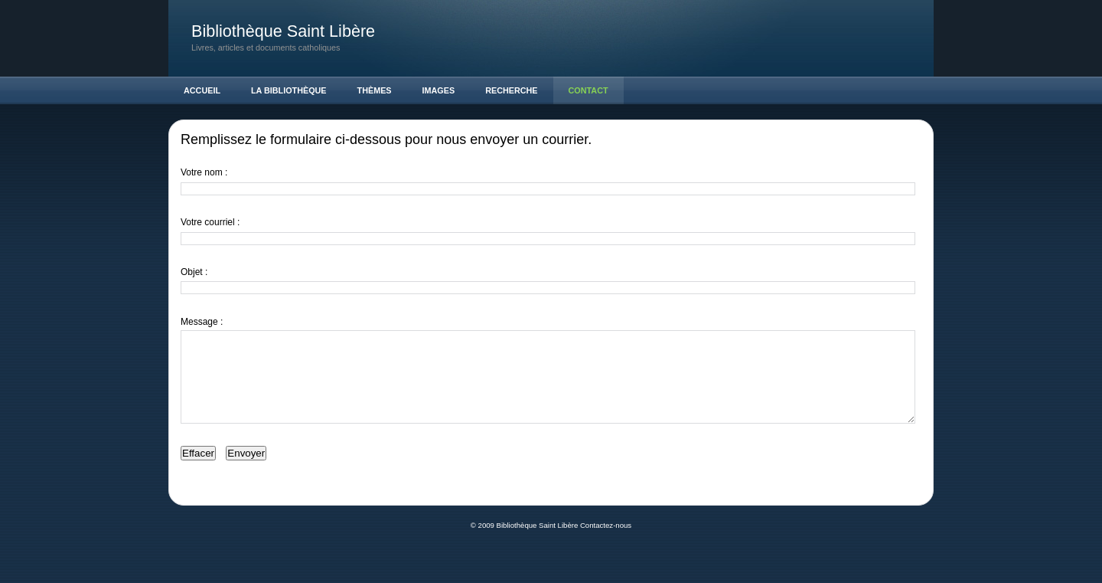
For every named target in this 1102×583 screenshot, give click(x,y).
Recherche (511, 90)
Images (438, 90)
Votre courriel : (210, 222)
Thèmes (374, 90)
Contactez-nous (605, 543)
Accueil (202, 90)
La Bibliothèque (289, 90)
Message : (202, 321)
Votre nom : (204, 172)
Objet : (194, 272)
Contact (588, 90)
